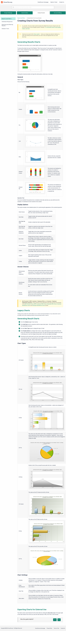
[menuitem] (43, 2)
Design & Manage (8, 12)
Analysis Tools (5, 28)
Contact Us (61, 2)
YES (55, 619)
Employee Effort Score (52, 304)
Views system (37, 34)
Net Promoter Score (29, 304)
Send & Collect (24, 12)
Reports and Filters (6, 18)
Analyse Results (41, 12)
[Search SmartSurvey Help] (33, 7)
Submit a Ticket (53, 2)
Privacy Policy (49, 628)
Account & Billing (58, 12)
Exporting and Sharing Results (7, 25)
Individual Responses (7, 21)
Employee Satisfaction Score (38, 305)
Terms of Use (56, 628)
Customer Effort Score (41, 304)
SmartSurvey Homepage (43, 2)
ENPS (35, 304)
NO (59, 619)
